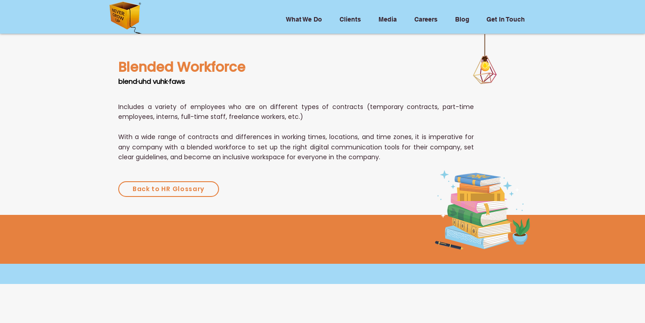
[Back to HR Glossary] (168, 189)
